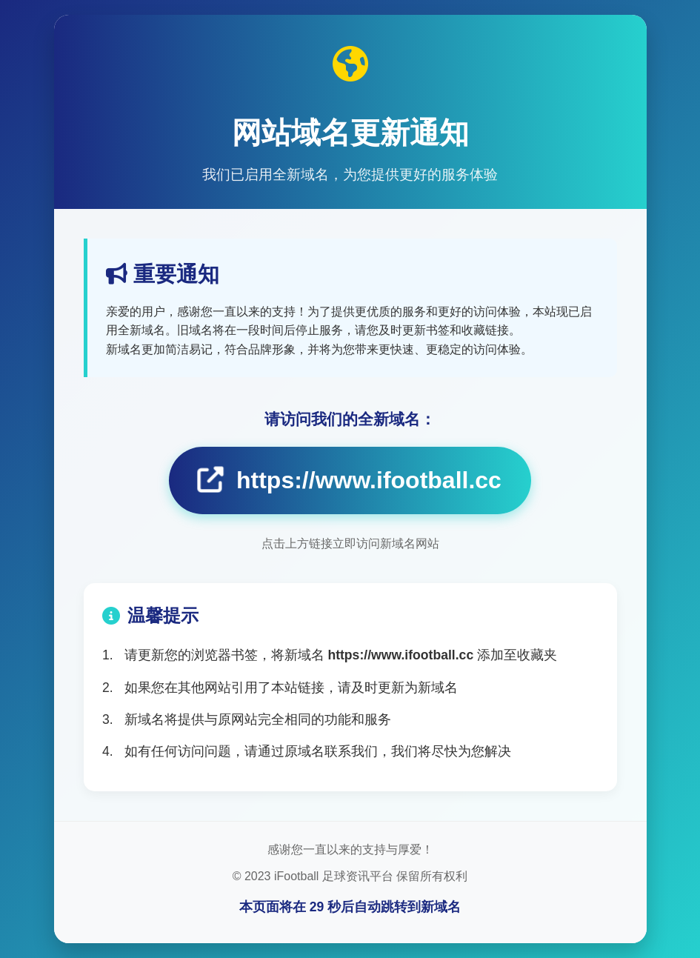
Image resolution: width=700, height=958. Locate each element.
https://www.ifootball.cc (349, 479)
